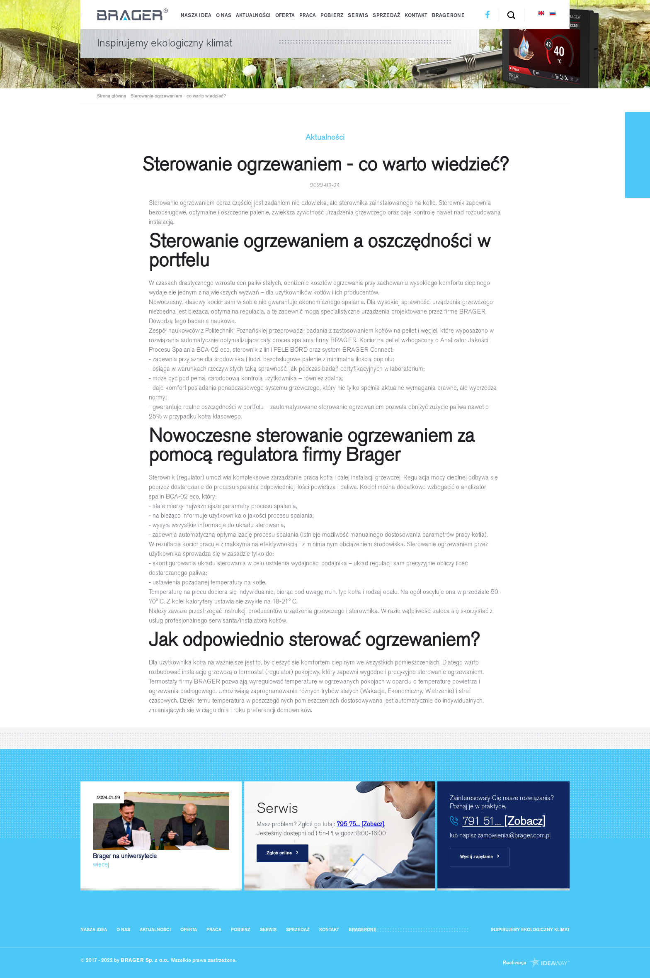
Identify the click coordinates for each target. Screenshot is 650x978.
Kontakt (416, 15)
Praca (307, 15)
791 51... (504, 820)
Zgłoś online (282, 853)
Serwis (358, 15)
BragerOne (448, 15)
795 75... (360, 824)
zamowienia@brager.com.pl (514, 835)
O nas (223, 15)
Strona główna (111, 96)
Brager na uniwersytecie (161, 830)
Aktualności (253, 15)
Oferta (285, 15)
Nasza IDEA (196, 15)
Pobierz (331, 15)
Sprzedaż (386, 15)
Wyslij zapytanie (480, 856)
